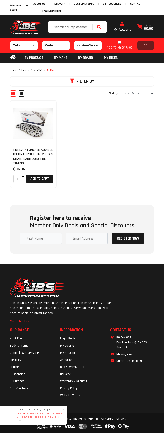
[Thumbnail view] (13, 93)
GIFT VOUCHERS (112, 4)
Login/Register (51, 11)
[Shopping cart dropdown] (145, 27)
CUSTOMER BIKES (84, 4)
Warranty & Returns (73, 381)
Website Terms (70, 395)
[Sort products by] (137, 93)
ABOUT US (39, 4)
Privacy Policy (68, 388)
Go (146, 45)
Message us (124, 354)
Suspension (17, 374)
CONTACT (136, 4)
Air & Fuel (16, 338)
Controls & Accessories (25, 353)
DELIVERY (59, 4)
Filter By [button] (82, 81)
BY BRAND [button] (85, 57)
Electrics (15, 360)
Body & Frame (19, 345)
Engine (14, 367)
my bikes (111, 57)
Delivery (65, 374)
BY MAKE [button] (60, 57)
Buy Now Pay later (72, 367)
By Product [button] (33, 57)
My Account (122, 26)
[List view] (21, 93)
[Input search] (70, 27)
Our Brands (17, 381)
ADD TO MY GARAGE (119, 47)
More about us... (21, 321)
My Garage (67, 345)
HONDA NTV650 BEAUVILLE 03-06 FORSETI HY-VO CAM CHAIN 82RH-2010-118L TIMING (33, 156)
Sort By (113, 93)
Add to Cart (39, 178)
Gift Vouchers (19, 388)
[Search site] (100, 27)
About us (66, 360)
